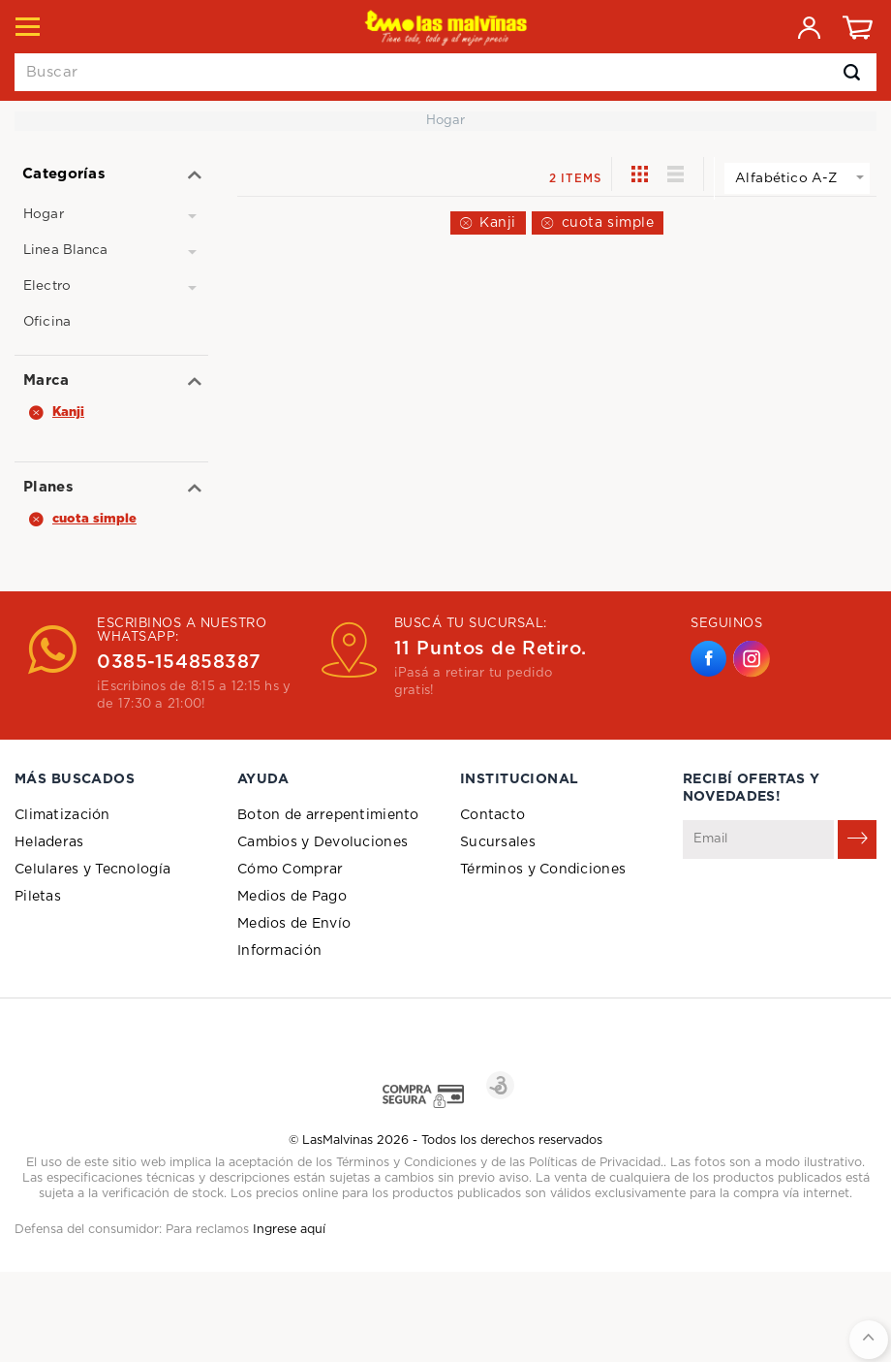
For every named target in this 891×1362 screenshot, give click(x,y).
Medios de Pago (292, 896)
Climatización (62, 815)
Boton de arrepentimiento (328, 815)
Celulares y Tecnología (92, 869)
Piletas (38, 896)
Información (279, 951)
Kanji (497, 223)
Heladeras (49, 842)
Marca (46, 380)
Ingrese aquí (289, 1229)
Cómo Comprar (290, 869)
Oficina (47, 322)
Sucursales (498, 842)
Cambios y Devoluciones (322, 842)
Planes (48, 487)
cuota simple (608, 223)
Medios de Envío (294, 924)
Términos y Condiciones (543, 869)
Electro (47, 286)
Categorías (64, 174)
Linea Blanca (65, 250)
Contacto (492, 815)
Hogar (43, 214)
